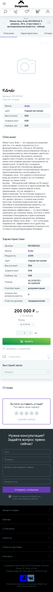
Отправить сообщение (26, 489)
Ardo (27, 105)
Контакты (26, 556)
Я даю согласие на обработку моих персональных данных (26, 497)
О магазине (26, 528)
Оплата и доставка (26, 547)
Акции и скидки (26, 510)
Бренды (26, 519)
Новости (26, 538)
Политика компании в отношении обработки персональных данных (26, 585)
